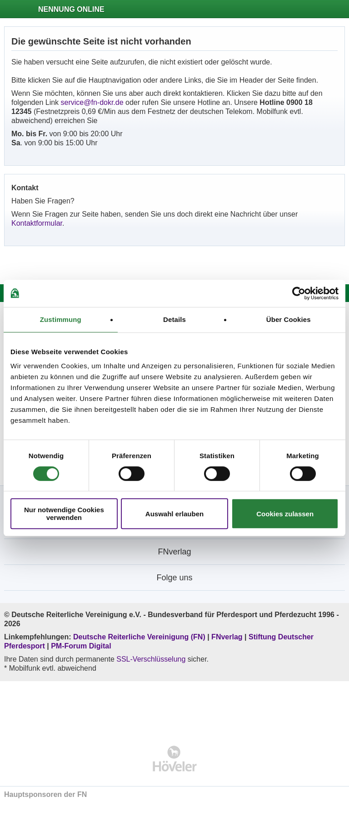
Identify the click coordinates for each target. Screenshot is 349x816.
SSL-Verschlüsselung (150, 659)
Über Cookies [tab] (288, 319)
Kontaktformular (36, 223)
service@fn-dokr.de (92, 102)
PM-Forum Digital (81, 646)
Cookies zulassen (285, 514)
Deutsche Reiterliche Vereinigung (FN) (139, 637)
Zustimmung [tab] (60, 319)
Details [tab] (174, 319)
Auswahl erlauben (174, 514)
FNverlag (227, 637)
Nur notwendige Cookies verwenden (64, 513)
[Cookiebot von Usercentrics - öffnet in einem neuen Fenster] (299, 293)
